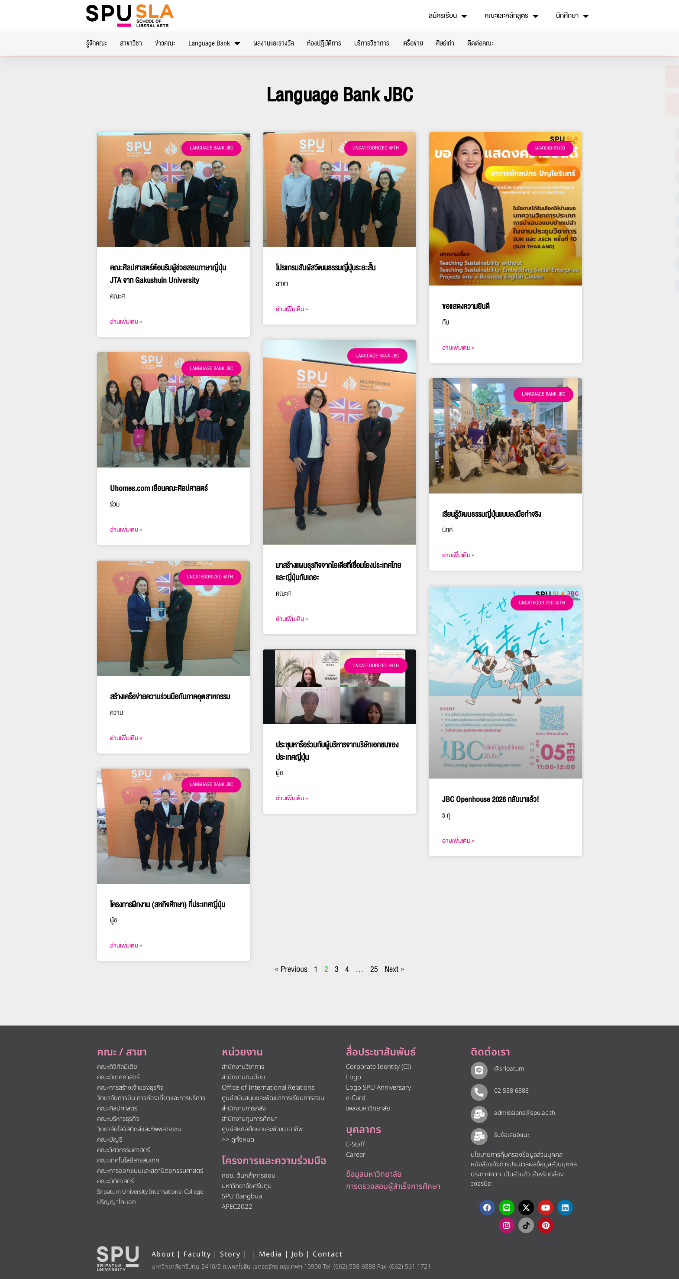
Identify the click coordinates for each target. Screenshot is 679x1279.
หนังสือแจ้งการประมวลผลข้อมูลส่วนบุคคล (524, 1164)
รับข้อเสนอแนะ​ (509, 1134)
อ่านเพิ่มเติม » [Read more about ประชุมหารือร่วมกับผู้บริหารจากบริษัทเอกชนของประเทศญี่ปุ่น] (292, 798)
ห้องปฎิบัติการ (324, 43)
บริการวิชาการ (371, 43)
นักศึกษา (572, 16)
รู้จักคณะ (96, 43)
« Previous (291, 969)
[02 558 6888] (478, 1090)
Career (355, 1154)
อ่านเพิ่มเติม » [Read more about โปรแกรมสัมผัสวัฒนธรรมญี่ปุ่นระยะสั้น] (292, 309)
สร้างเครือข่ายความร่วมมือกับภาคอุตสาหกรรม (170, 696)
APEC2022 (237, 1206)
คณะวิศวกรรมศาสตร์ (123, 1150)
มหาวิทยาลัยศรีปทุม (247, 1185)
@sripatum (507, 1068)
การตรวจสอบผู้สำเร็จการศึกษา (393, 1185)
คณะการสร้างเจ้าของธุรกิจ (130, 1087)
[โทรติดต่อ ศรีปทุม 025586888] (630, 104)
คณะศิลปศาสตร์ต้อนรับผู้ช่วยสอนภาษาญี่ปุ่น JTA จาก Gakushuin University (168, 274)
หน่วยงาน (242, 1052)
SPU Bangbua (242, 1196)
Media (272, 1253)
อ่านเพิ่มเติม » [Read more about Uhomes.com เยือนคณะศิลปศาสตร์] (126, 530)
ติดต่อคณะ (480, 43)
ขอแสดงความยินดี (465, 306)
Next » (394, 969)
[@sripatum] (478, 1069)
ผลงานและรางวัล (273, 43)
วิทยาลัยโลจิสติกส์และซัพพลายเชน (139, 1129)
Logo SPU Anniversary (378, 1087)
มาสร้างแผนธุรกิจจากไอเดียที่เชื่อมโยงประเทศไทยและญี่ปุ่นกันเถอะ (338, 571)
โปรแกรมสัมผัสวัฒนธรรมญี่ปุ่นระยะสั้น (325, 268)
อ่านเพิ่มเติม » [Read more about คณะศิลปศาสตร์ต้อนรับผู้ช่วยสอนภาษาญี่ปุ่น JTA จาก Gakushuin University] (126, 322)
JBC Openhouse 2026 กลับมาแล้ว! (490, 798)
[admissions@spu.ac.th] (478, 1112)
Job (297, 1253)
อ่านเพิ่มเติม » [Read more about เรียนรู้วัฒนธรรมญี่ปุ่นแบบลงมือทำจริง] (458, 555)
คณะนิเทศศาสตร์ (118, 1077)
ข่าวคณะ (165, 43)
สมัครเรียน (448, 16)
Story (230, 1253)
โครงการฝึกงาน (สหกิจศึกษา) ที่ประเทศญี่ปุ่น (167, 904)
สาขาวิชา (131, 43)
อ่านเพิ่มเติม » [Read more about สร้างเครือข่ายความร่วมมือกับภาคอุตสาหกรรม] (126, 737)
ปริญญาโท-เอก (116, 1202)
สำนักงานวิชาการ (243, 1066)
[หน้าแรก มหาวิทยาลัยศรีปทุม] (118, 1257)
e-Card (355, 1098)
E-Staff (355, 1144)
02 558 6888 (509, 1089)
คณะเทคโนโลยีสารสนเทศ (128, 1160)
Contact (328, 1253)
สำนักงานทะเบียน (243, 1077)
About (163, 1253)
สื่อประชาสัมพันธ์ (381, 1052)
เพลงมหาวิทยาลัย (368, 1108)
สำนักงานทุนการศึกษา (250, 1118)
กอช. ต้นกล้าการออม (248, 1175)
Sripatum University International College (150, 1191)
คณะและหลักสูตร (512, 16)
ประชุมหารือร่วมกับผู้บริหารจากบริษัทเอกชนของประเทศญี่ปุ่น (337, 751)
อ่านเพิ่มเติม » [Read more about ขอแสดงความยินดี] (458, 348)
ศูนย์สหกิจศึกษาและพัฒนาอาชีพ (262, 1129)
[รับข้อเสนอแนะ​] (478, 1134)
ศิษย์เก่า (445, 43)
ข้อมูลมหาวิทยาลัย (374, 1173)
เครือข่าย (412, 43)
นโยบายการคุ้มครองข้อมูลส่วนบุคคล (517, 1154)
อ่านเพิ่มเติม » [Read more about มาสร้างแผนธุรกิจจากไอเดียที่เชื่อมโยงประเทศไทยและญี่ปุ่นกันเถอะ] (292, 619)
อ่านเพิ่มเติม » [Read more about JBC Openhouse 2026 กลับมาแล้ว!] (458, 840)
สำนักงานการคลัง (244, 1108)
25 (374, 969)
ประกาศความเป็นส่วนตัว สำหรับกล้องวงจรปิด (517, 1178)
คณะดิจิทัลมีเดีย (117, 1066)
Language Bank (214, 43)
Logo (353, 1077)
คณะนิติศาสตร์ (115, 1181)
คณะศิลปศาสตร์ (117, 1108)
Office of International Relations (268, 1087)
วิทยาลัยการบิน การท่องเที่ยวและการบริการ (151, 1098)
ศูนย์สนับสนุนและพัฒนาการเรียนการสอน (273, 1098)
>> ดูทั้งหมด (238, 1139)
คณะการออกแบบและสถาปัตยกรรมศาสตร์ (150, 1170)
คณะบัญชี (110, 1139)
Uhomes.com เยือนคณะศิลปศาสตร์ (158, 488)
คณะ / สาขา (122, 1052)
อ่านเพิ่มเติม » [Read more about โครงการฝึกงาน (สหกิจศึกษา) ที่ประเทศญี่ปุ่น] (126, 945)
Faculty (197, 1253)
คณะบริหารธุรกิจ (118, 1118)
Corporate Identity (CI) (378, 1066)
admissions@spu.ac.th (522, 1112)
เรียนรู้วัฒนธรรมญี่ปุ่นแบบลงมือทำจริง (491, 514)
